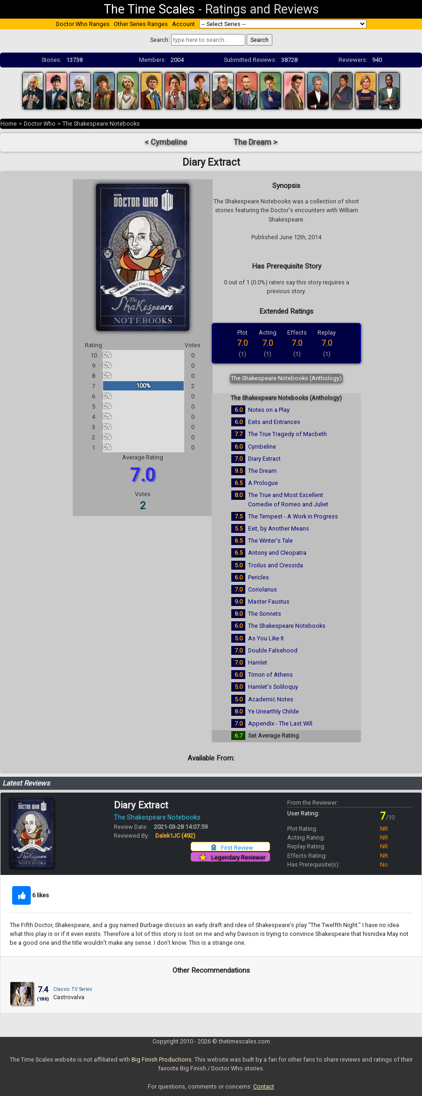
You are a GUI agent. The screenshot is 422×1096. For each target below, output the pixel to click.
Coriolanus (262, 589)
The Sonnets (264, 613)
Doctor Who (39, 123)
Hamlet (257, 662)
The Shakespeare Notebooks (101, 123)
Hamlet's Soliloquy (273, 686)
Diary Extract (264, 458)
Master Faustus (269, 601)
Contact (263, 1086)
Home (8, 123)
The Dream (262, 470)
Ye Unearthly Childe (273, 711)
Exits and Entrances (274, 421)
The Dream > (255, 142)
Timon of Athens (270, 674)
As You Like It (266, 638)
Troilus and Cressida (275, 565)
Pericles (258, 577)
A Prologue (263, 482)
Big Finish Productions (161, 1059)
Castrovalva (68, 997)
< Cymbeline (166, 142)
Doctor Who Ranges (83, 23)
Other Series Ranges (141, 23)
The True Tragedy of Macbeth (287, 433)
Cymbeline (262, 446)
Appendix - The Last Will (280, 723)
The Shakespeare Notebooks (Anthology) (286, 378)
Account (183, 23)
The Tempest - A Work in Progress (293, 516)
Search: (160, 39)
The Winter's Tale (270, 540)
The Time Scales (149, 9)
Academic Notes (270, 699)
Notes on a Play (269, 409)
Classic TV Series (72, 989)
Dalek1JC (175, 835)
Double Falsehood (272, 650)
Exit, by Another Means (278, 528)
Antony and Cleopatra (277, 552)
